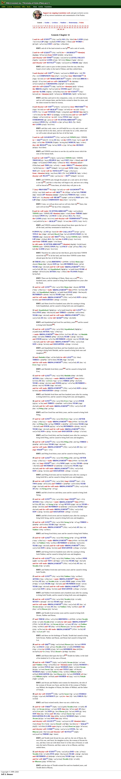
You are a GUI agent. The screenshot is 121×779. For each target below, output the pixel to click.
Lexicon (9, 7)
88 (68, 47)
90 (49, 185)
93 (47, 255)
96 (53, 324)
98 (64, 368)
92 (50, 206)
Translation (17, 7)
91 (78, 203)
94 (78, 277)
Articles (40, 7)
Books (29, 7)
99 (66, 655)
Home (35, 7)
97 (45, 352)
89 (44, 182)
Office (24, 7)
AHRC (3, 7)
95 (76, 321)
